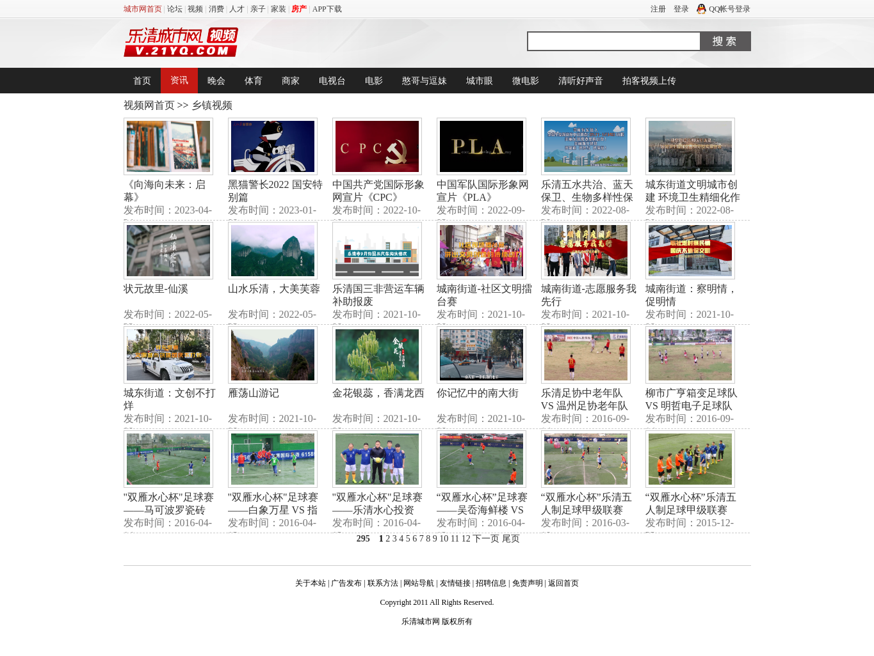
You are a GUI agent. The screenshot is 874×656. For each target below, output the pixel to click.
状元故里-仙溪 (156, 288)
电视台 (332, 81)
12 (466, 538)
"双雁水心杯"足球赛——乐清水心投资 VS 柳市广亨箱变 (377, 510)
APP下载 (327, 8)
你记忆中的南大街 (478, 392)
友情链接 (455, 583)
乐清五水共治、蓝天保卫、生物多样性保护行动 (587, 197)
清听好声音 (580, 81)
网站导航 (418, 583)
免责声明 (527, 583)
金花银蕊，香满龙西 (378, 392)
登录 (681, 8)
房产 (299, 8)
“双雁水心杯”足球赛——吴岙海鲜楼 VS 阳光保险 (482, 510)
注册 (658, 8)
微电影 (525, 81)
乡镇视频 (211, 105)
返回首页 (563, 583)
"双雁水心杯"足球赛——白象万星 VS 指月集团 (273, 510)
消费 (216, 8)
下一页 (486, 538)
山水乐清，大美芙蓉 (274, 288)
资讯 (179, 80)
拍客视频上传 (649, 81)
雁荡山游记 (253, 392)
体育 (254, 81)
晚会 (216, 81)
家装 (278, 8)
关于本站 (310, 583)
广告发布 (346, 583)
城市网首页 (143, 8)
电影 (374, 81)
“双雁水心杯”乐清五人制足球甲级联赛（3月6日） (586, 510)
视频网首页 (149, 105)
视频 (195, 8)
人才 (237, 8)
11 (455, 538)
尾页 (511, 538)
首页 (142, 81)
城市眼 (479, 81)
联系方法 (383, 583)
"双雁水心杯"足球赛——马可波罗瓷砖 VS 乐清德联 (169, 510)
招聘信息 (491, 583)
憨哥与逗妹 (424, 81)
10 (443, 538)
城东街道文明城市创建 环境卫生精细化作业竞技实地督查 (692, 197)
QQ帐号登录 (723, 8)
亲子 (258, 8)
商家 (291, 81)
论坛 (174, 8)
